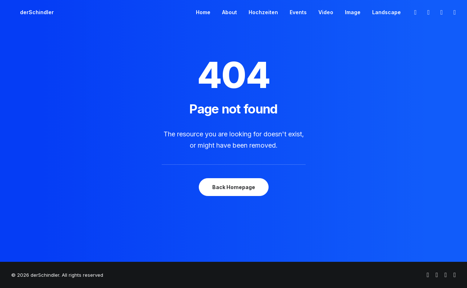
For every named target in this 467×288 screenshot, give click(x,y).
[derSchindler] (28, 12)
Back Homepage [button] (233, 187)
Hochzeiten (263, 12)
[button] (415, 12)
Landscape (386, 12)
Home (203, 12)
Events (298, 12)
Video (325, 12)
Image (353, 12)
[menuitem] (203, 12)
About (229, 12)
